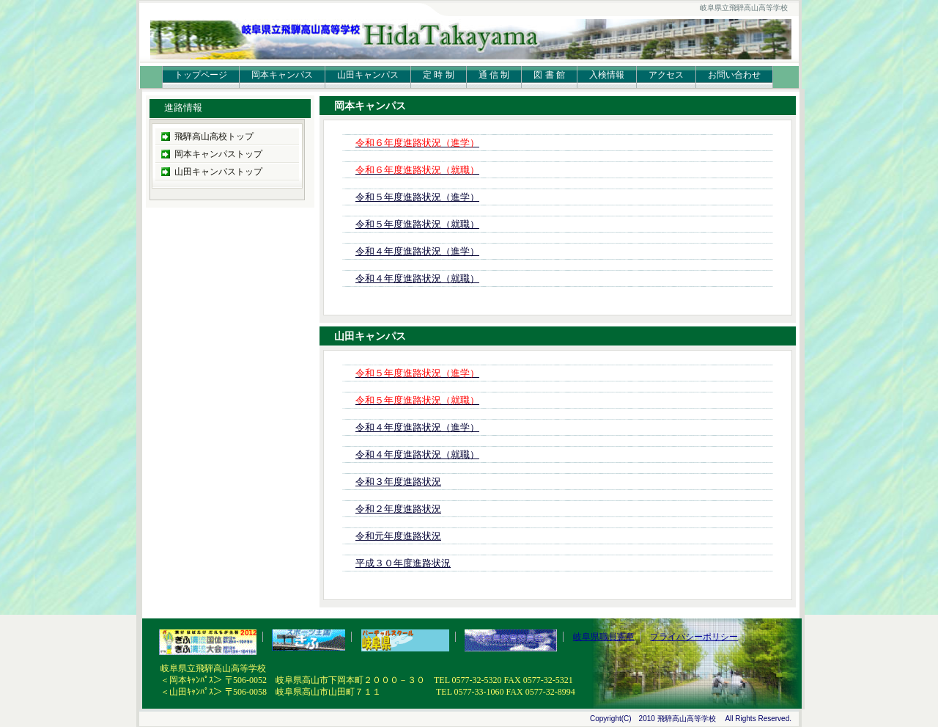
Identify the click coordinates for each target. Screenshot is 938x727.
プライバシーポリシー (694, 637)
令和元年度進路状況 (398, 535)
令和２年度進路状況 (398, 508)
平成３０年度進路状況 (403, 563)
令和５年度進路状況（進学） (417, 196)
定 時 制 (438, 75)
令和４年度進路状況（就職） (417, 278)
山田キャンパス (368, 75)
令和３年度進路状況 (398, 481)
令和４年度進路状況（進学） (417, 251)
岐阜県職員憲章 (604, 637)
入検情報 (606, 75)
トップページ (200, 75)
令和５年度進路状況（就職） (417, 224)
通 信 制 (494, 75)
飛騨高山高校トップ (214, 136)
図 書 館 (549, 75)
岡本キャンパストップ (218, 154)
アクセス (666, 75)
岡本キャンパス (282, 75)
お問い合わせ (734, 75)
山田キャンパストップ (218, 172)
